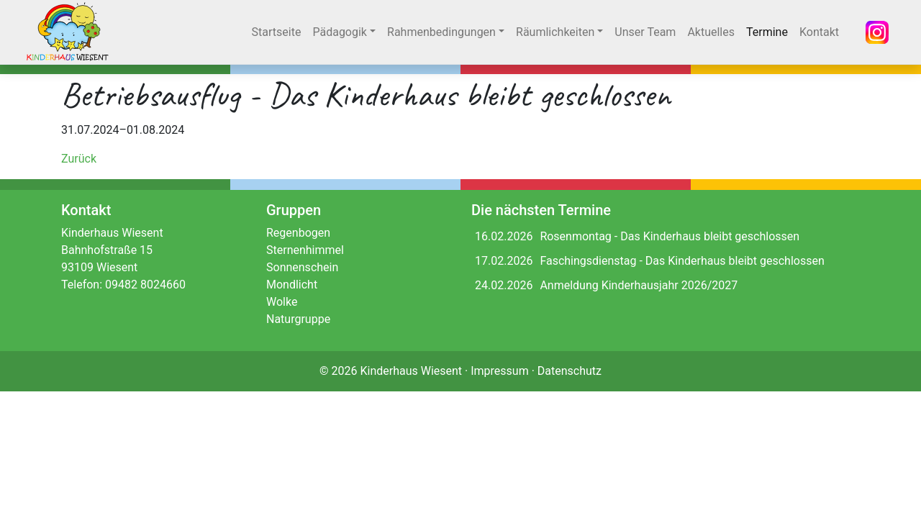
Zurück (78, 158)
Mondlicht (291, 284)
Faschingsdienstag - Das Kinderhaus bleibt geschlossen (682, 261)
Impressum (500, 371)
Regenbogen (298, 233)
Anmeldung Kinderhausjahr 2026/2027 (639, 285)
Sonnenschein (302, 267)
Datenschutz (569, 371)
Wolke (281, 302)
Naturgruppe (298, 319)
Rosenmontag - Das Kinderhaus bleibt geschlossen (669, 236)
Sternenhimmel (305, 250)
